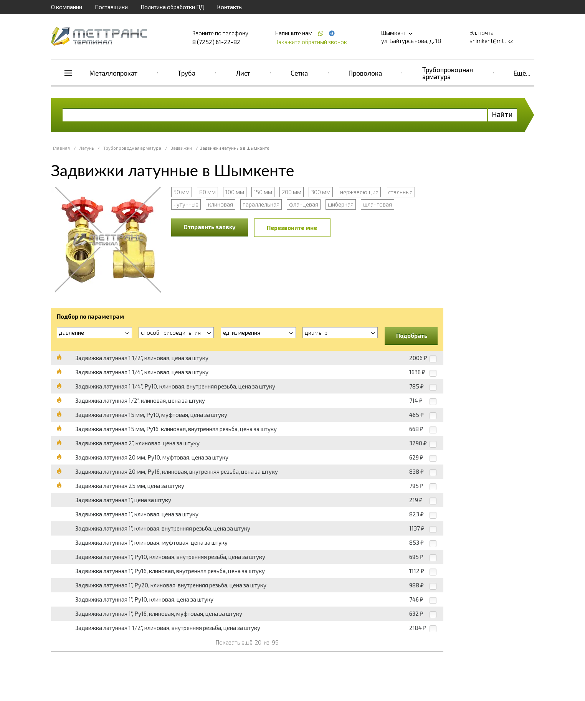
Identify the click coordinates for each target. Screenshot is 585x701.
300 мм (321, 191)
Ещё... (522, 72)
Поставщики (111, 6)
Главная (61, 147)
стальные (400, 191)
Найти (502, 114)
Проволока (365, 72)
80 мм (207, 191)
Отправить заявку (209, 226)
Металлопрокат (113, 72)
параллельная (261, 204)
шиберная (341, 204)
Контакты (230, 6)
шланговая (377, 204)
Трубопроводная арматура (447, 73)
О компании (66, 6)
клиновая (220, 204)
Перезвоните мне (292, 227)
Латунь (86, 147)
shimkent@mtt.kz (491, 40)
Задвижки (181, 147)
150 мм (263, 191)
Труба (186, 72)
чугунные (186, 204)
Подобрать (412, 335)
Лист (243, 72)
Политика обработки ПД (172, 6)
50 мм (182, 191)
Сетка (299, 72)
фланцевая (303, 204)
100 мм (234, 191)
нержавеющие (359, 191)
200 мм (291, 191)
